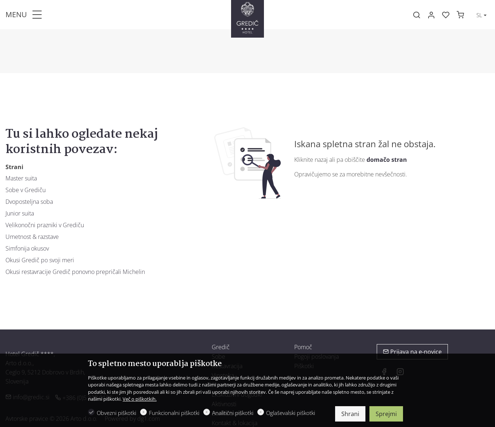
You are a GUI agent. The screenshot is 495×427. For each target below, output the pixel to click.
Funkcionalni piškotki (174, 412)
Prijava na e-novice (412, 352)
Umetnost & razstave (32, 237)
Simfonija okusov (27, 248)
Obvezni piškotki (116, 412)
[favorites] (445, 15)
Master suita (21, 178)
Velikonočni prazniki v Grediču (44, 225)
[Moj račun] (431, 15)
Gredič (221, 347)
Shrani (350, 414)
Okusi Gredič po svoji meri (39, 260)
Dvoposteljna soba (29, 202)
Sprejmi (386, 414)
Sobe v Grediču (25, 190)
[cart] (460, 15)
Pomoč (303, 347)
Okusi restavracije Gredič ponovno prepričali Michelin (75, 272)
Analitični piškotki (232, 412)
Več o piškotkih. (140, 399)
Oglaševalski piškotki (290, 412)
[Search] (416, 15)
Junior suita (19, 213)
